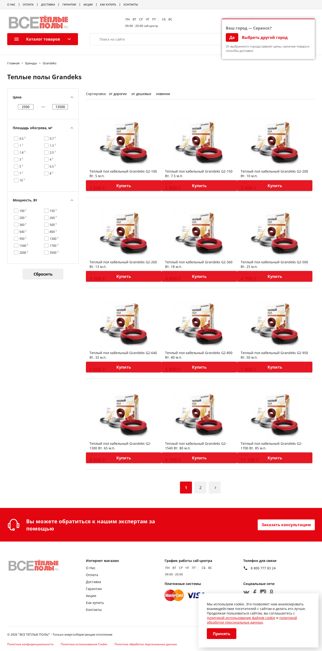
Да (232, 37)
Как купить (108, 4)
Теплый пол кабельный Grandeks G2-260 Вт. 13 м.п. (123, 264)
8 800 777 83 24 (263, 568)
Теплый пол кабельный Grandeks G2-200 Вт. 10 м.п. (274, 173)
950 (23, 238)
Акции (88, 4)
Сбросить (43, 274)
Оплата (28, 4)
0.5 (22, 138)
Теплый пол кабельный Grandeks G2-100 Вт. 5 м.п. (123, 173)
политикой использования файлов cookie (241, 617)
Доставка (48, 4)
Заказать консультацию (286, 524)
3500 (54, 252)
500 (53, 225)
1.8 (22, 152)
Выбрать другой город (265, 37)
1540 (23, 245)
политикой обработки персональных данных (252, 620)
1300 (54, 238)
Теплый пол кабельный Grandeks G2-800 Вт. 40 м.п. (199, 355)
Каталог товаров (37, 39)
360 (23, 225)
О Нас (11, 4)
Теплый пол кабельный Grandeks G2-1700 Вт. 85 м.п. (271, 445)
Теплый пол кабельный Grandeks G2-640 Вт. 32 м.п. (123, 355)
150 (53, 211)
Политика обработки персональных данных (145, 644)
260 (53, 218)
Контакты (131, 4)
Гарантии (69, 4)
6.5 (53, 166)
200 (23, 218)
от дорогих (118, 93)
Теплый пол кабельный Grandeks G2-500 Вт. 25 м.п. (274, 264)
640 (23, 231)
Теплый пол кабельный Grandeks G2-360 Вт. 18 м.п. (199, 264)
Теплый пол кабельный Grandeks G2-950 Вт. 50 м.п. (274, 355)
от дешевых (141, 93)
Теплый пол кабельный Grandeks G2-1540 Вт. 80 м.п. (196, 445)
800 (53, 231)
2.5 (53, 152)
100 (23, 211)
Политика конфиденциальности (30, 644)
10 (22, 180)
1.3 (53, 145)
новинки (163, 93)
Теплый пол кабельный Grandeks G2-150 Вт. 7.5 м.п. (199, 173)
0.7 (53, 138)
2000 (23, 252)
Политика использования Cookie (84, 644)
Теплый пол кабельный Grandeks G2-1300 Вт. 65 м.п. (120, 445)
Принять (221, 633)
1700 (54, 245)
